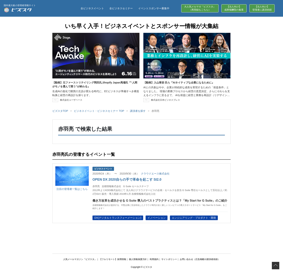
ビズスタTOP (60, 110)
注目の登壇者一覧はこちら (72, 189)
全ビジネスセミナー (121, 8)
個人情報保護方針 (138, 259)
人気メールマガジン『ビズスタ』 (80, 259)
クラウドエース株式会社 (155, 173)
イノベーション (156, 217)
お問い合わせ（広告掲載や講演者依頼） (200, 259)
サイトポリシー (169, 259)
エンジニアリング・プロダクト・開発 (194, 217)
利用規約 (154, 259)
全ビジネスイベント (92, 8)
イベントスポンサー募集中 (153, 8)
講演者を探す (138, 110)
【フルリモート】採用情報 (112, 259)
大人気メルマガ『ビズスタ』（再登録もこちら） (200, 8)
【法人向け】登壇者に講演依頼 (262, 8)
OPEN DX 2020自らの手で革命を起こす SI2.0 (126, 179)
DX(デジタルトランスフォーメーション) (117, 217)
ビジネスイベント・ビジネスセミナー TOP (99, 110)
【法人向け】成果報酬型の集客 (234, 8)
